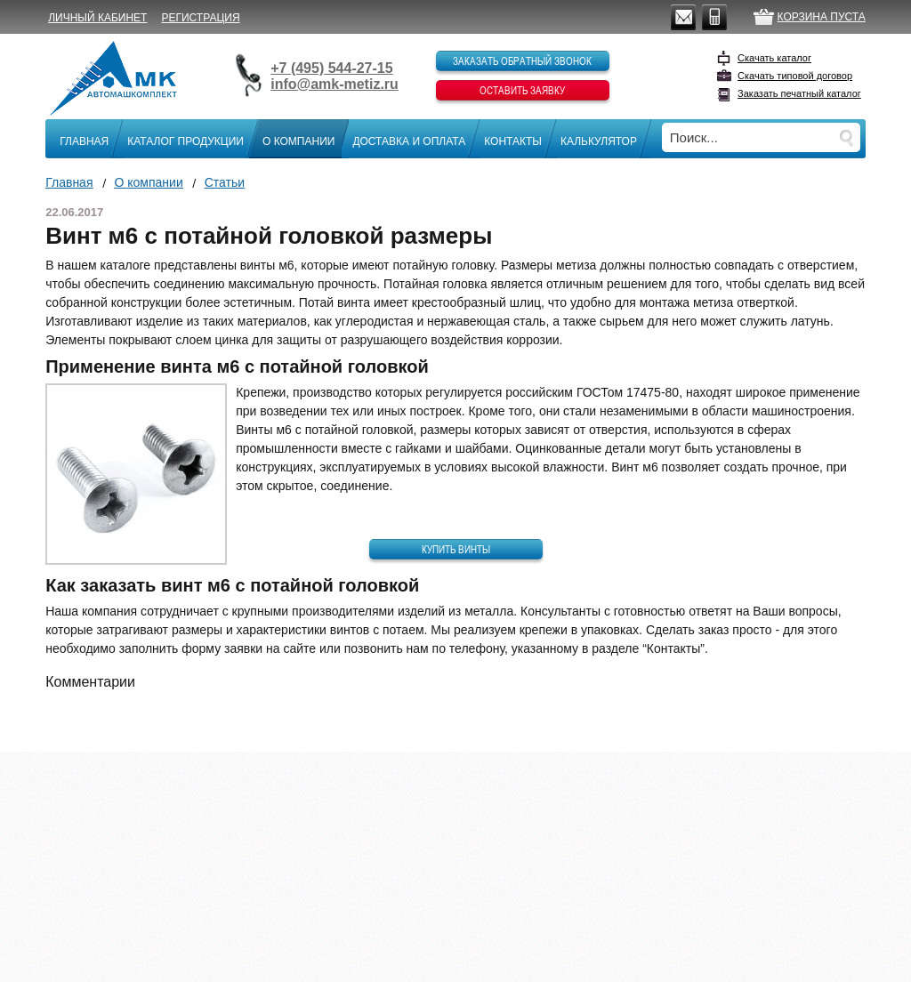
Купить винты (456, 549)
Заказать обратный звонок (522, 60)
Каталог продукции (185, 141)
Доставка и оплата (408, 141)
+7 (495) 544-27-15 (331, 68)
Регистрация (200, 18)
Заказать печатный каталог (799, 93)
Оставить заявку (522, 90)
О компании (298, 141)
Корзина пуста (822, 17)
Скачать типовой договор (795, 75)
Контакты (513, 141)
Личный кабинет (97, 18)
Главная (84, 141)
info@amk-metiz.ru (334, 84)
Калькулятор (598, 141)
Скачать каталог (774, 57)
